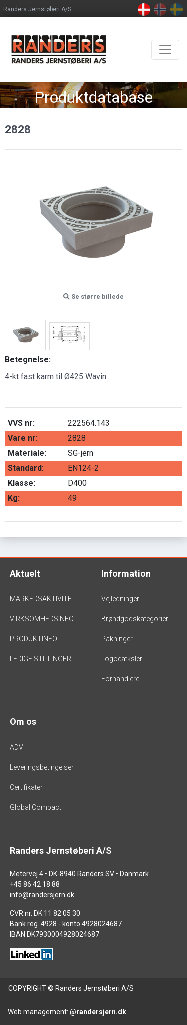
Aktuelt (25, 573)
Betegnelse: (28, 359)
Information (126, 573)
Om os (23, 721)
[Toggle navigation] (165, 50)
